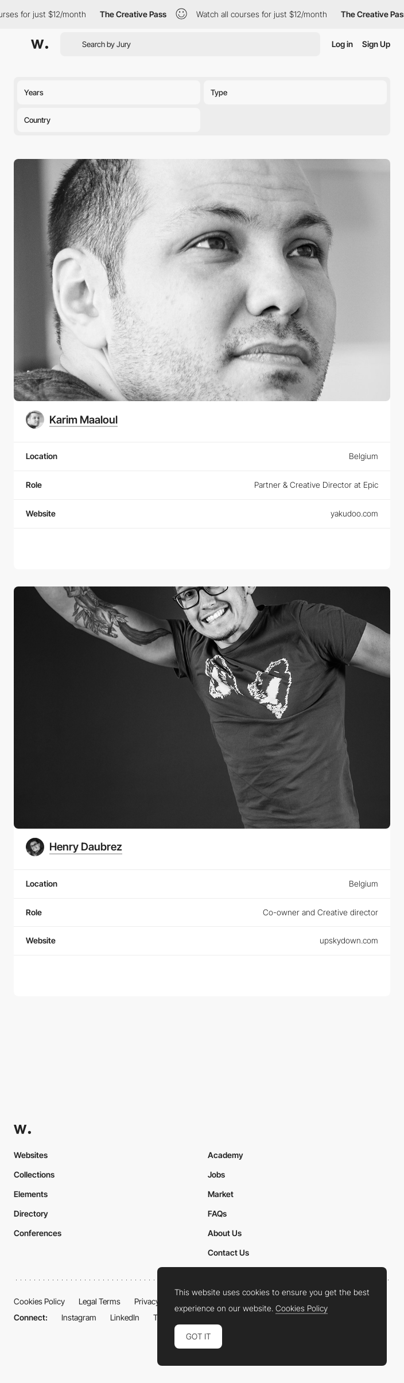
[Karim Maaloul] (72, 419)
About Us (225, 1233)
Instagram (78, 1317)
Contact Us (228, 1252)
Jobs (216, 1174)
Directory (31, 1213)
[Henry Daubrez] (74, 847)
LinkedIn (124, 1317)
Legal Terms (100, 1301)
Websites (31, 1155)
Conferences (37, 1233)
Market (221, 1194)
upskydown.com (349, 940)
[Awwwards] (39, 44)
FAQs (217, 1213)
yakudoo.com (354, 513)
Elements (31, 1194)
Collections (34, 1174)
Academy (225, 1155)
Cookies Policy (39, 1301)
